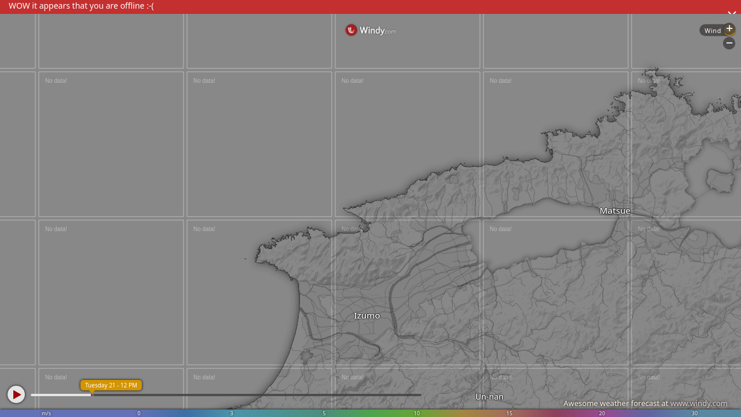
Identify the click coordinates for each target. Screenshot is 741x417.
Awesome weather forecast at (645, 403)
